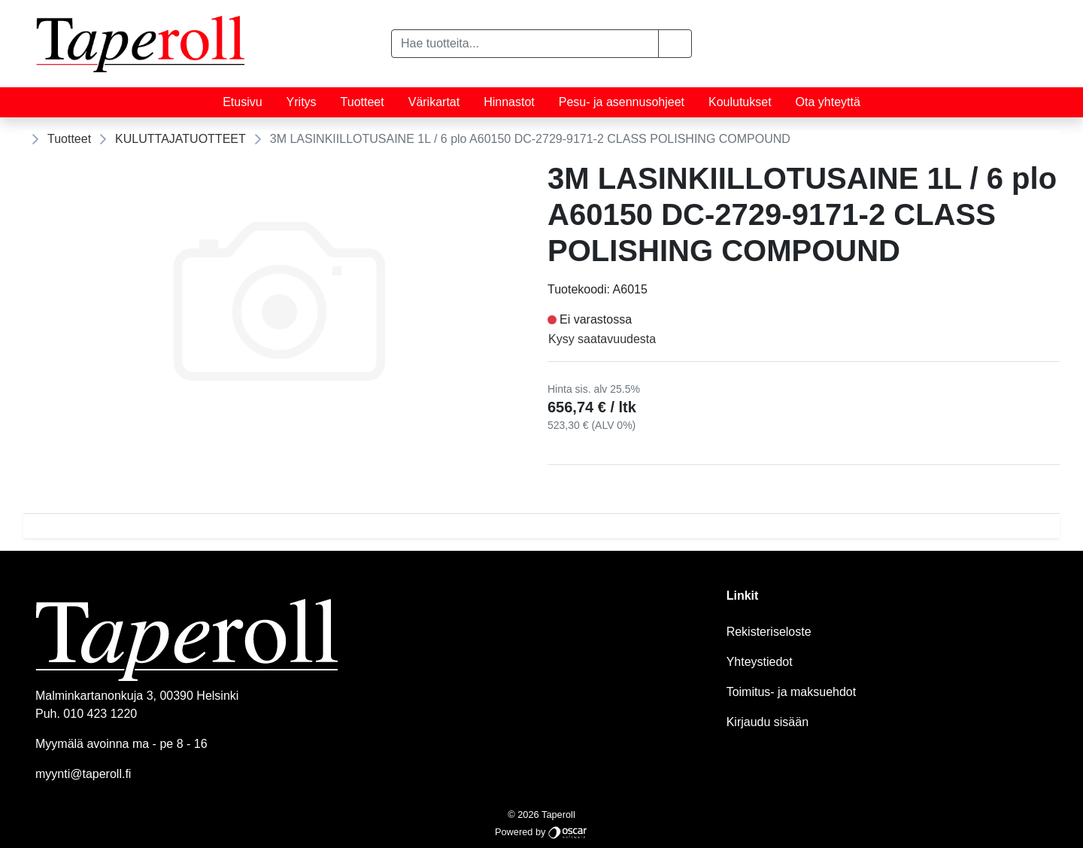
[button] (675, 43)
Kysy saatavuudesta (602, 339)
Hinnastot (509, 102)
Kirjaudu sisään (767, 722)
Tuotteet (362, 102)
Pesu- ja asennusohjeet (621, 102)
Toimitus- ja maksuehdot (792, 691)
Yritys (302, 102)
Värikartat (434, 102)
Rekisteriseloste (769, 631)
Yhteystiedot (760, 661)
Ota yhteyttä (828, 102)
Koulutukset (740, 102)
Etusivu (242, 102)
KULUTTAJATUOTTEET (180, 138)
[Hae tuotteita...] (525, 43)
